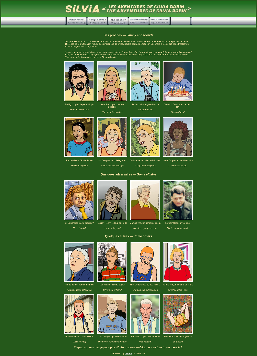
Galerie (128, 353)
